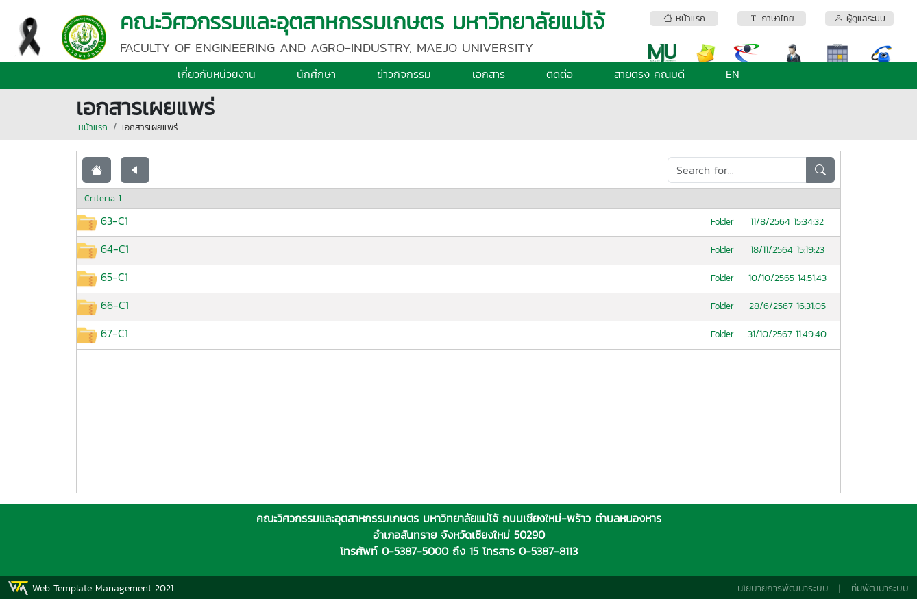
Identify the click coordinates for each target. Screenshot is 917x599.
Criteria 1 (102, 198)
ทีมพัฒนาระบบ (880, 588)
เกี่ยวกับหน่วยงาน (217, 74)
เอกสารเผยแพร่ (150, 127)
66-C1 (115, 305)
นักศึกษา (316, 74)
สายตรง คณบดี (649, 74)
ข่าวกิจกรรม (404, 74)
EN (732, 74)
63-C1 (114, 220)
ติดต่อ (559, 74)
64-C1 (115, 249)
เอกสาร (488, 74)
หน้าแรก (93, 127)
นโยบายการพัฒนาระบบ (783, 588)
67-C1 (114, 333)
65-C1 (114, 277)
